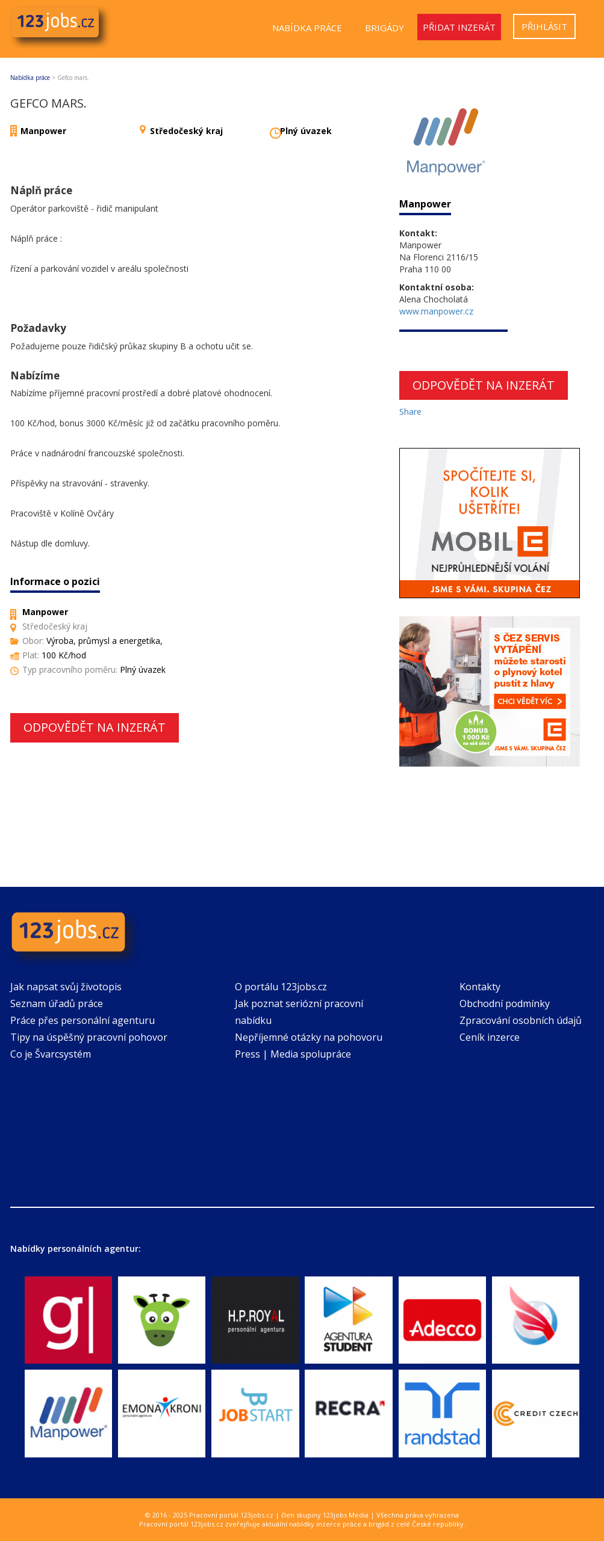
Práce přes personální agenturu (82, 1020)
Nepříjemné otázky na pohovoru (308, 1037)
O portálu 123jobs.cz (281, 986)
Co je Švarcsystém (50, 1054)
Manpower (43, 130)
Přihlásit (544, 26)
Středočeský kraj (186, 130)
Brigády (384, 28)
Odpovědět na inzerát (94, 727)
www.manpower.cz (436, 311)
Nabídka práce (307, 28)
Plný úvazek (306, 130)
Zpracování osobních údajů (520, 1020)
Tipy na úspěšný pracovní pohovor (88, 1037)
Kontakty (479, 986)
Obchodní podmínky (504, 1003)
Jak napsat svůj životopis (66, 986)
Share (410, 411)
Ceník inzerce (489, 1037)
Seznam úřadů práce (56, 1003)
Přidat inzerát (459, 27)
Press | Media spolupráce (293, 1054)
